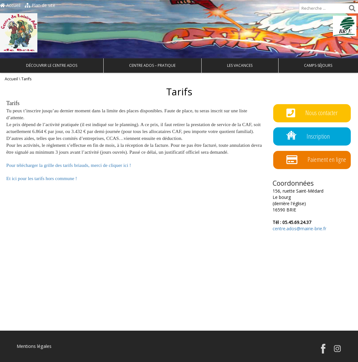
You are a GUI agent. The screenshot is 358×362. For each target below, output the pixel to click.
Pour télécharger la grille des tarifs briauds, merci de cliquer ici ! (68, 165)
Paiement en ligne (316, 159)
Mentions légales (34, 346)
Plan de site (40, 5)
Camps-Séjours (318, 65)
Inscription (308, 136)
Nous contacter (312, 113)
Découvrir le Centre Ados (51, 65)
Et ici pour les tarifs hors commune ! (41, 178)
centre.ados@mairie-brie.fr (299, 229)
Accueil (10, 5)
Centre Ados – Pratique (152, 65)
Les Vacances (239, 65)
